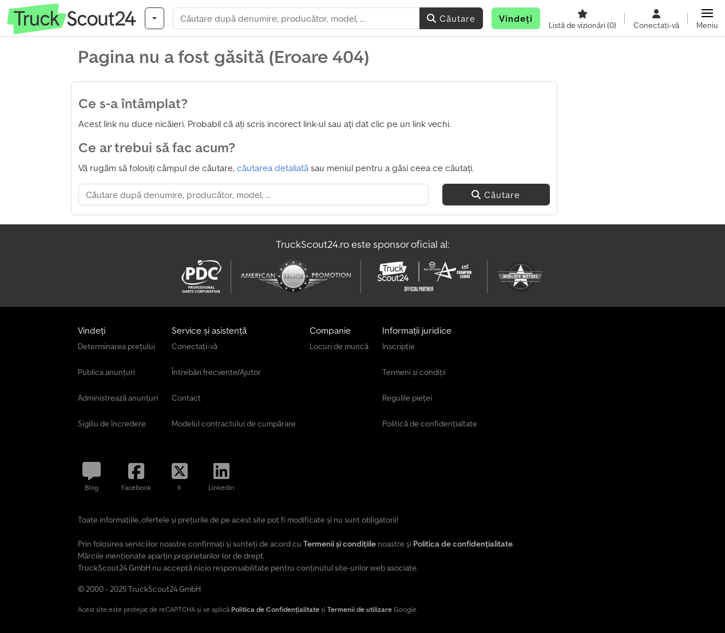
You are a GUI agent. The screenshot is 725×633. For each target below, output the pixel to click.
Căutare (451, 18)
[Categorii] (154, 18)
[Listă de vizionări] (582, 18)
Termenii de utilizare (359, 609)
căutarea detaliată (272, 167)
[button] (707, 18)
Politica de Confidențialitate (275, 609)
